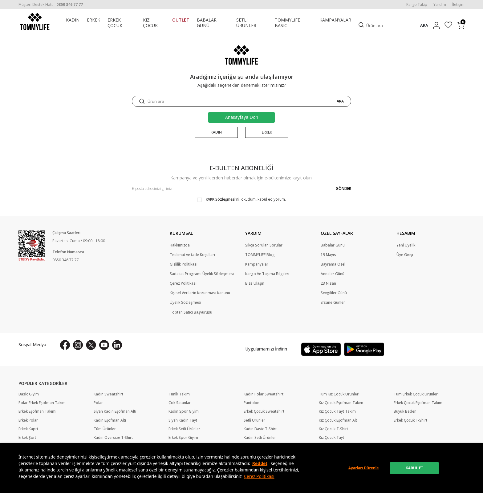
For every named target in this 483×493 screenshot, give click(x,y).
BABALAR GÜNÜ (207, 23)
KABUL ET (414, 468)
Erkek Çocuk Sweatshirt (264, 411)
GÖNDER (343, 188)
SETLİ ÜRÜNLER (246, 23)
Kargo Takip (416, 4)
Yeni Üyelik (405, 245)
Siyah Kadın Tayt (182, 420)
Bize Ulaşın (254, 283)
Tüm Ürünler (105, 429)
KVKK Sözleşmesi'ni (222, 199)
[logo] (34, 21)
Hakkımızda (180, 245)
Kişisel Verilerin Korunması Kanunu (200, 293)
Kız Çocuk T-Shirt (333, 429)
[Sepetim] (461, 25)
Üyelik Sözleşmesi (185, 302)
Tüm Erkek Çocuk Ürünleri (416, 394)
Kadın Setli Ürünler (260, 437)
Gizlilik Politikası (183, 264)
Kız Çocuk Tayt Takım (337, 411)
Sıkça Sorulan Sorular (263, 245)
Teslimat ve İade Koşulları (192, 254)
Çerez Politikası (259, 476)
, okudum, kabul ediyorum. (241, 199)
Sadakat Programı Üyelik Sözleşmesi (202, 273)
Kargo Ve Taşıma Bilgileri (267, 273)
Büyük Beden (405, 411)
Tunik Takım (179, 394)
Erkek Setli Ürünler (184, 429)
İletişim (458, 4)
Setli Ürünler (254, 420)
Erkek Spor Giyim (183, 437)
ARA (424, 25)
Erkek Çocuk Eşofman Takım (418, 403)
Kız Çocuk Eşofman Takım (341, 403)
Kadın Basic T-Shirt (260, 429)
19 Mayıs (328, 254)
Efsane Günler (333, 302)
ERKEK (93, 20)
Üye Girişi (404, 254)
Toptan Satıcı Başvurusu (191, 312)
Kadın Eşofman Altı (110, 420)
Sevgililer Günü (334, 293)
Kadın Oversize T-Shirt (113, 437)
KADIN (72, 20)
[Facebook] (65, 345)
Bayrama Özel (333, 264)
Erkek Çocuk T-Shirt (410, 420)
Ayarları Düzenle (363, 468)
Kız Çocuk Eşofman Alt (338, 420)
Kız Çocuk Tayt (331, 437)
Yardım (439, 4)
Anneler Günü (332, 273)
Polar (98, 403)
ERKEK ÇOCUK (115, 23)
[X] (91, 345)
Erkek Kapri (28, 429)
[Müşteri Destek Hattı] (50, 4)
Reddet (260, 463)
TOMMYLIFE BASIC (287, 23)
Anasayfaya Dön (241, 117)
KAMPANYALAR (335, 20)
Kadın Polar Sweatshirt (263, 394)
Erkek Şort (27, 437)
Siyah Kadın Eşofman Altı (115, 411)
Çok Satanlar (179, 403)
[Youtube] (104, 345)
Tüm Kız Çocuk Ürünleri (339, 394)
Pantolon (251, 403)
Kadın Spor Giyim (183, 411)
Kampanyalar (256, 264)
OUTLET (180, 20)
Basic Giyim (28, 394)
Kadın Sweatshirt (108, 394)
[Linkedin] (117, 345)
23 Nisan (328, 283)
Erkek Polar (28, 420)
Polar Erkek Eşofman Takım (42, 403)
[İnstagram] (78, 345)
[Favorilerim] (448, 26)
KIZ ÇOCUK (150, 23)
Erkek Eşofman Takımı (37, 411)
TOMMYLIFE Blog (260, 254)
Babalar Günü (333, 245)
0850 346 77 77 (65, 260)
